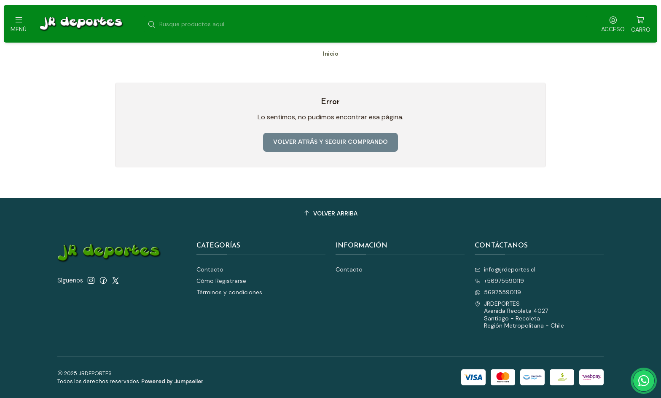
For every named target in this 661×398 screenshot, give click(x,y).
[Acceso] (612, 24)
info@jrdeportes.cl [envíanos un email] (505, 269)
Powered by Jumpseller (172, 381)
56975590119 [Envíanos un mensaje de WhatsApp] (498, 292)
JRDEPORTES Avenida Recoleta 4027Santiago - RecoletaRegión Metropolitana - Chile (519, 315)
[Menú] (18, 24)
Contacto (209, 269)
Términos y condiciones (229, 292)
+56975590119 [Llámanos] (499, 281)
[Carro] (640, 24)
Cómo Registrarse (221, 281)
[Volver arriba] (330, 213)
